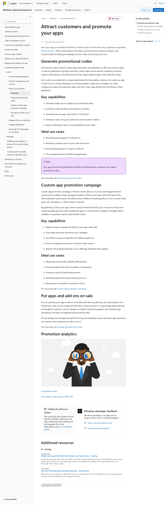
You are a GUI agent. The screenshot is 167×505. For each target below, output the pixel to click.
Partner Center (47, 50)
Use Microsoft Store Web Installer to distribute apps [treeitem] (17, 153)
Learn (44, 18)
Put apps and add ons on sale (69, 327)
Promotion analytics (144, 33)
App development (67, 18)
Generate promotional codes (69, 178)
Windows (53, 18)
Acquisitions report (49, 391)
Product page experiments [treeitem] (19, 76)
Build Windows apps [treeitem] (12, 27)
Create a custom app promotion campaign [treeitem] (19, 106)
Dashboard (158, 10)
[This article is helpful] (155, 41)
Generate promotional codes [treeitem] (19, 99)
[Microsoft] (4, 3)
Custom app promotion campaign (150, 26)
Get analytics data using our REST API (57, 396)
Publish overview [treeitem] (11, 31)
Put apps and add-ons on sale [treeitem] (20, 114)
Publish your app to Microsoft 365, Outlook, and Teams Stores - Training (69, 456)
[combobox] (17, 22)
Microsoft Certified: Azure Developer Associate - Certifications (65, 471)
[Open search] (155, 3)
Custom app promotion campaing (71, 288)
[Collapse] (30, 16)
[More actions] (124, 18)
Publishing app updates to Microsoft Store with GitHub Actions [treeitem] (17, 144)
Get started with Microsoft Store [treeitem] (17, 36)
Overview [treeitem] (14, 93)
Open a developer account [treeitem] (15, 40)
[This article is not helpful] (158, 41)
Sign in (161, 3)
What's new (146, 10)
